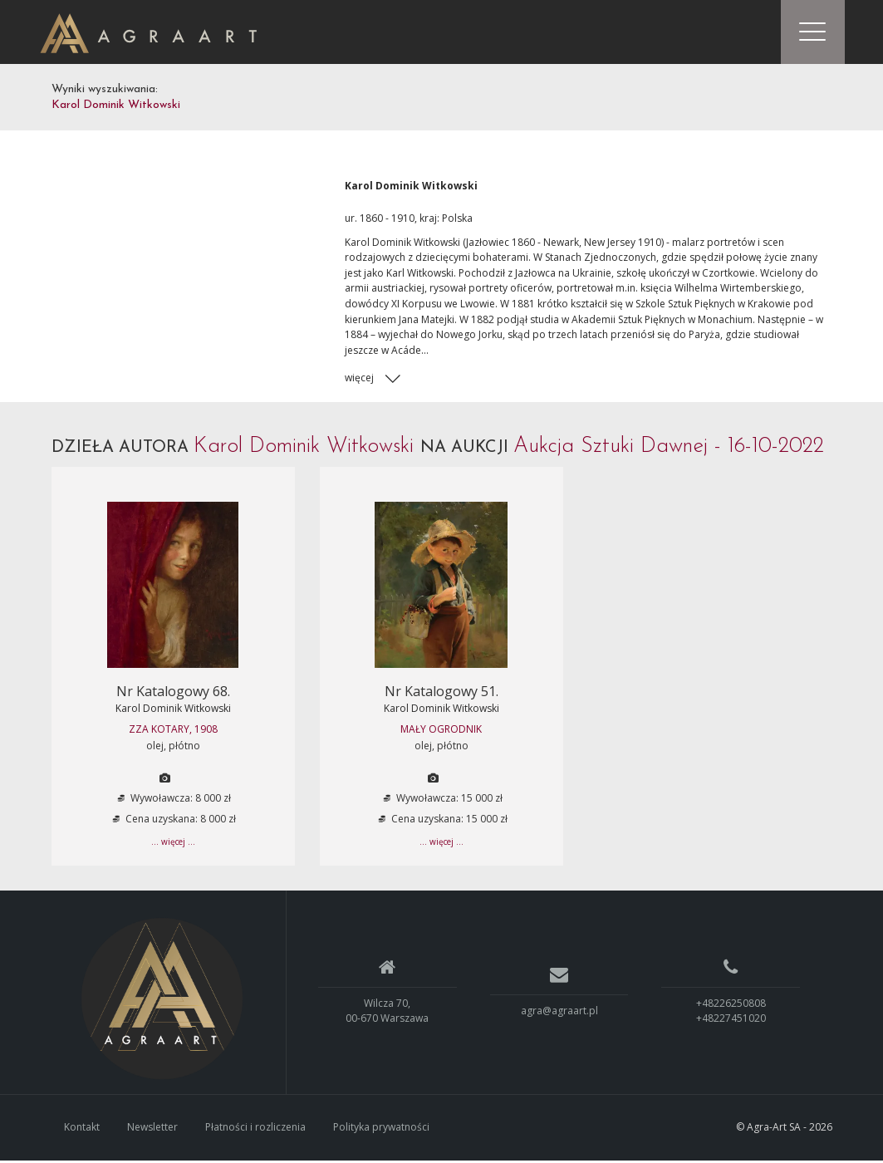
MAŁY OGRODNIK (441, 732)
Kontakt (82, 1129)
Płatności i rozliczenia (255, 1129)
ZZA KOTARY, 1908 (173, 732)
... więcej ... (173, 845)
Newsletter (152, 1129)
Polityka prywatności (381, 1129)
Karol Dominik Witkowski (173, 711)
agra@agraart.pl (559, 1013)
